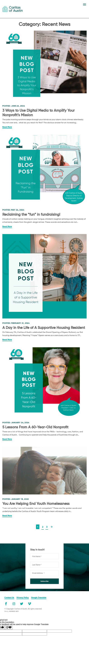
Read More (7, 127)
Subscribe (44, 581)
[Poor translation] (9, 627)
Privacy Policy (23, 598)
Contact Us (9, 598)
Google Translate (38, 598)
